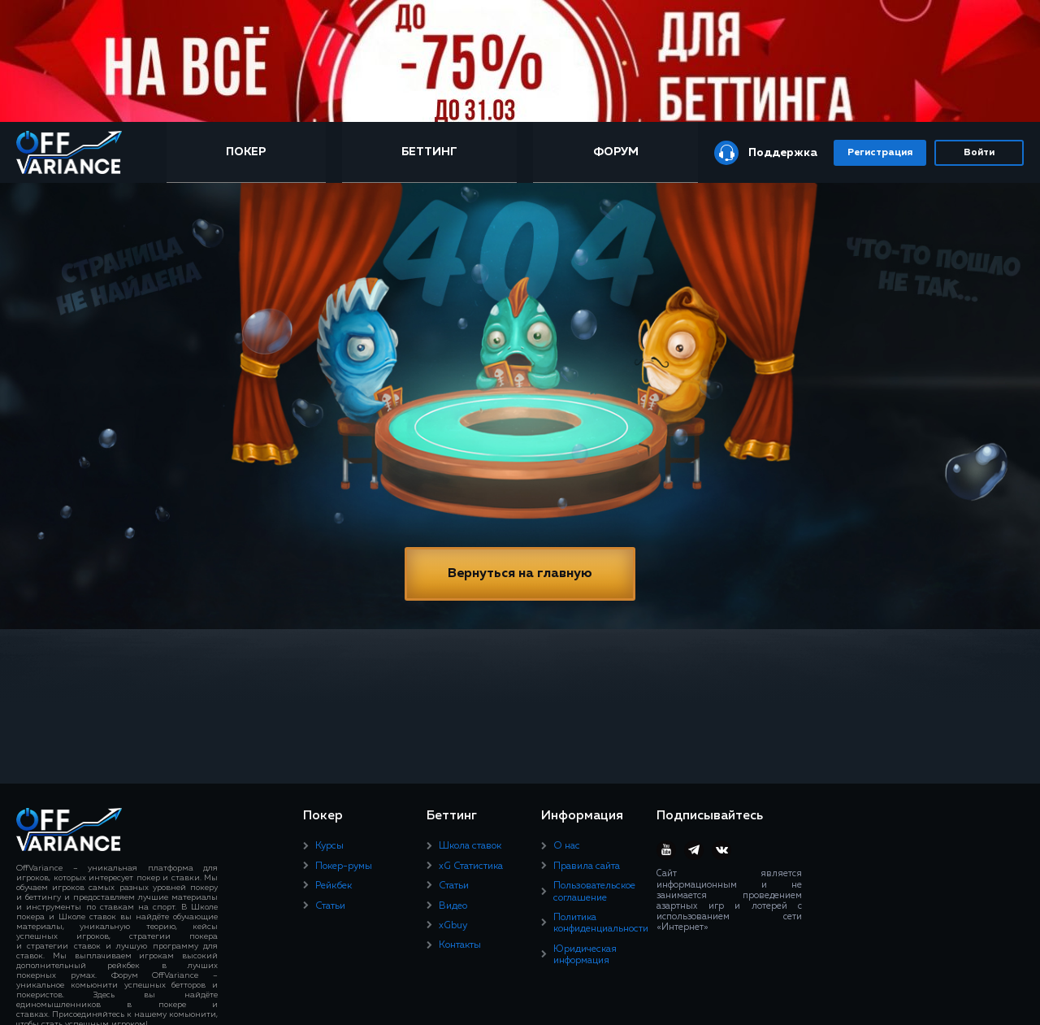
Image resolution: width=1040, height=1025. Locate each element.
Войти (979, 153)
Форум (616, 152)
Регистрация (879, 153)
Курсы (329, 846)
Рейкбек (333, 886)
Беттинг (429, 152)
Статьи (330, 906)
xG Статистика (471, 866)
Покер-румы (343, 866)
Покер (246, 152)
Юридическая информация (585, 955)
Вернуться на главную (520, 573)
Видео (453, 906)
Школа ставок (470, 846)
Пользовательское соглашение (594, 891)
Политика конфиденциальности (600, 923)
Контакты (460, 945)
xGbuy (453, 926)
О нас (566, 846)
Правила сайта (586, 866)
